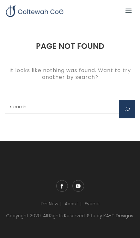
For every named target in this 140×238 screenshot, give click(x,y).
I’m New (49, 203)
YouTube (78, 186)
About (71, 203)
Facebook (62, 186)
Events (92, 203)
